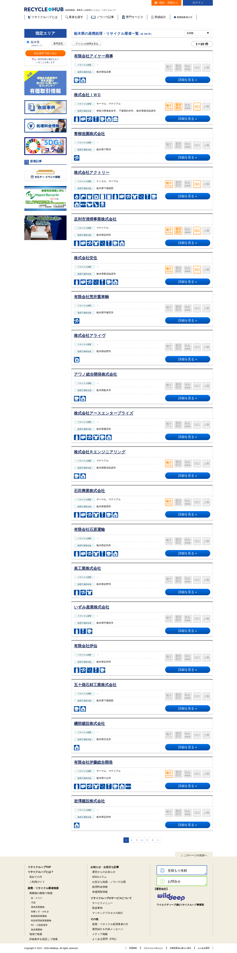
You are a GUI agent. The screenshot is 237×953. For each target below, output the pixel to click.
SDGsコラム (99, 876)
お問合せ (170, 881)
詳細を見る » (187, 80)
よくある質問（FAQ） (105, 939)
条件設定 (58, 43)
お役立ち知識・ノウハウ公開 (109, 881)
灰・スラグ (36, 898)
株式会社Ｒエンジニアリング (100, 452)
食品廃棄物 (36, 929)
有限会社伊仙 (85, 646)
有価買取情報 (100, 891)
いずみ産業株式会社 (91, 607)
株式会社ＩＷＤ (87, 95)
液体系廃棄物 (37, 907)
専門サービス (132, 17)
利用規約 (133, 948)
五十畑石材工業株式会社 (95, 685)
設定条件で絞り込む (45, 53)
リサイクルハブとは (43, 17)
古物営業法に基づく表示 (180, 948)
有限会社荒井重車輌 (91, 297)
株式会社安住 (85, 258)
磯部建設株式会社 (89, 723)
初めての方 (35, 876)
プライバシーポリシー (153, 948)
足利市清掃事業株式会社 (95, 219)
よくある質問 (203, 948)
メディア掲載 (100, 934)
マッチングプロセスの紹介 (107, 913)
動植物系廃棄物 (39, 916)
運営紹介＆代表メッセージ (107, 929)
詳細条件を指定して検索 (43, 939)
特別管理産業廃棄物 (41, 920)
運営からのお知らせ (103, 872)
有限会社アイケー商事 (93, 56)
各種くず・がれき (40, 911)
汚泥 (33, 902)
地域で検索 (35, 934)
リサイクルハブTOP (39, 867)
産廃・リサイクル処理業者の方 (110, 924)
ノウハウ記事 (102, 17)
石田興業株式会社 (89, 490)
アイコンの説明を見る (87, 43)
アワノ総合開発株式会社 (95, 374)
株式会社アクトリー (91, 172)
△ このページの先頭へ (194, 855)
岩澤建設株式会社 (89, 801)
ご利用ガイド (37, 881)
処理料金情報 (100, 886)
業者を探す (74, 17)
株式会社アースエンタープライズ (103, 413)
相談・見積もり (166, 2)
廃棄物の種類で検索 (41, 893)
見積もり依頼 (173, 870)
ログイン (197, 2)
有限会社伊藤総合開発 (93, 762)
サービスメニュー (102, 903)
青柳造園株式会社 (89, 134)
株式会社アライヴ (90, 335)
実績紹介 (158, 17)
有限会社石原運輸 (89, 529)
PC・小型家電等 (39, 925)
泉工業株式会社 (87, 568)
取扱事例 (97, 908)
